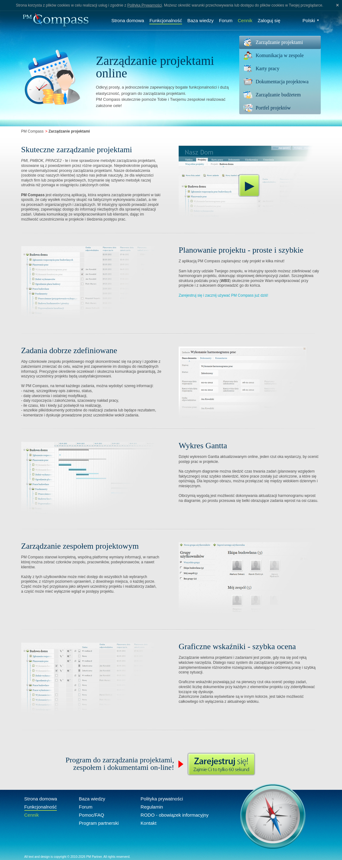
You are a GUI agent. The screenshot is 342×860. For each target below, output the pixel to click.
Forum (225, 20)
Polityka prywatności (162, 798)
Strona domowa (127, 20)
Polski (311, 20)
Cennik (245, 20)
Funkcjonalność (165, 20)
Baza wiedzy (200, 20)
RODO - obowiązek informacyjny (175, 815)
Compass (55, 20)
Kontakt (148, 823)
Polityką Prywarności (144, 5)
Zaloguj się (269, 20)
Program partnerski (99, 823)
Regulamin (152, 806)
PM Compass (32, 131)
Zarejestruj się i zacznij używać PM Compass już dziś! (223, 295)
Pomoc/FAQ (91, 815)
